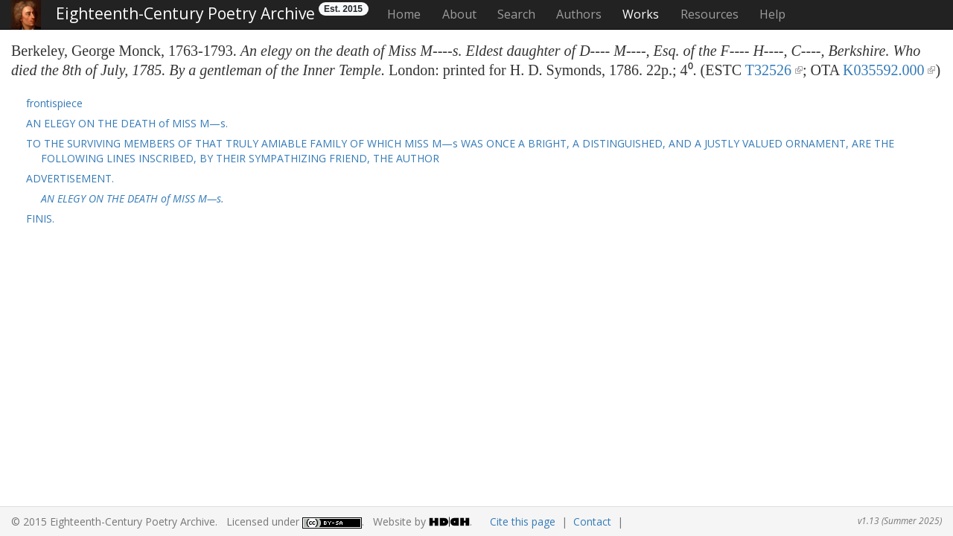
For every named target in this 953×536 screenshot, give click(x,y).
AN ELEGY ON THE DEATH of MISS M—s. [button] (127, 123)
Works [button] (640, 14)
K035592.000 (883, 70)
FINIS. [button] (40, 218)
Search (516, 14)
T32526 (768, 70)
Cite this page (522, 521)
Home (404, 14)
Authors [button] (579, 14)
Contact (592, 521)
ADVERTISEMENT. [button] (70, 178)
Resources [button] (710, 14)
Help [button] (772, 14)
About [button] (459, 14)
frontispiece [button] (54, 103)
